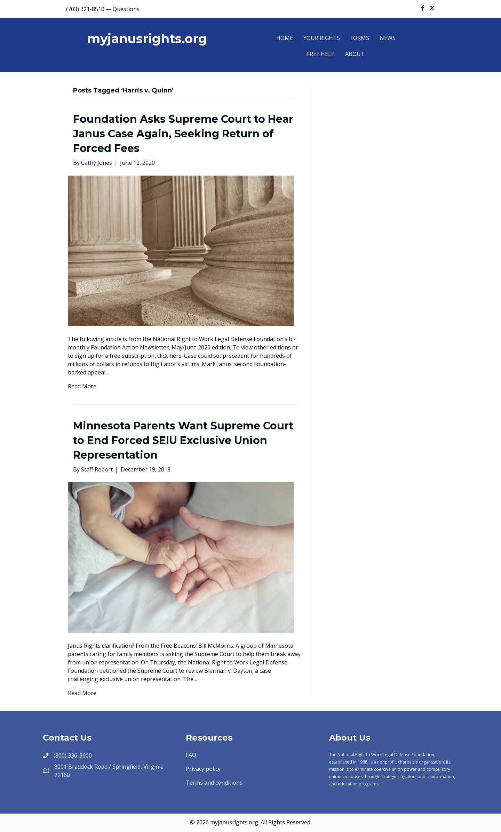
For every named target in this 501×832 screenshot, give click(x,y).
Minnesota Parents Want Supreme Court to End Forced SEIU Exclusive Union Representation (183, 440)
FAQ (191, 755)
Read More (82, 386)
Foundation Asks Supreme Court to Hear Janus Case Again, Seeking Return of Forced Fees (183, 134)
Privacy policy (203, 769)
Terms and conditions (214, 782)
